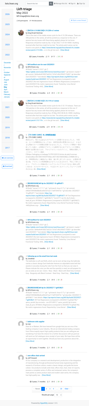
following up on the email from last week (41, 256)
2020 (7, 117)
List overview (7, 158)
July (5, 82)
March (6, 92)
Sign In (72, 3)
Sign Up (81, 3)
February (7, 94)
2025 (7, 24)
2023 (7, 44)
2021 (7, 107)
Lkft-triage (24, 9)
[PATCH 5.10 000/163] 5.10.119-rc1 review (42, 101)
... (57, 389)
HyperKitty (44, 403)
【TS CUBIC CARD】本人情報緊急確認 (41, 135)
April (5, 89)
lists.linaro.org (11, 3)
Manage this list (60, 3)
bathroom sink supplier (35, 322)
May (5, 87)
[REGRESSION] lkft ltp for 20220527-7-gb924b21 (44, 288)
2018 (7, 137)
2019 (7, 127)
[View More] (64, 50)
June (6, 85)
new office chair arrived (35, 356)
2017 (7, 148)
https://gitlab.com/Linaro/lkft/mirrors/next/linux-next (45, 72)
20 (61, 389)
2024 (7, 34)
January (7, 97)
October (7, 72)
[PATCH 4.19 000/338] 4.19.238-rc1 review (42, 30)
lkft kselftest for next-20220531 (38, 220)
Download (7, 166)
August (6, 80)
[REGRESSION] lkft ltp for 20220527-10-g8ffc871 (45, 183)
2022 (7, 55)
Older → (68, 389)
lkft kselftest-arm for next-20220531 (40, 64)
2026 (7, 14)
